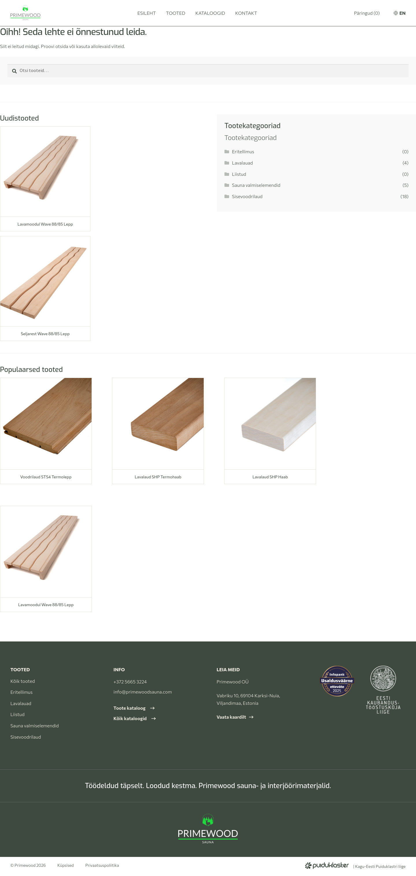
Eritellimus (243, 151)
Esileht (146, 13)
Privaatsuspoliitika (102, 865)
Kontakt (246, 13)
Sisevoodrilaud (247, 196)
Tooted (175, 13)
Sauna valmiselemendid (256, 185)
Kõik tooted (22, 681)
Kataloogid (210, 13)
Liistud (239, 174)
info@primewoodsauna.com (143, 691)
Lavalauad (242, 162)
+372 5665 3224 (130, 681)
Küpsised (65, 865)
